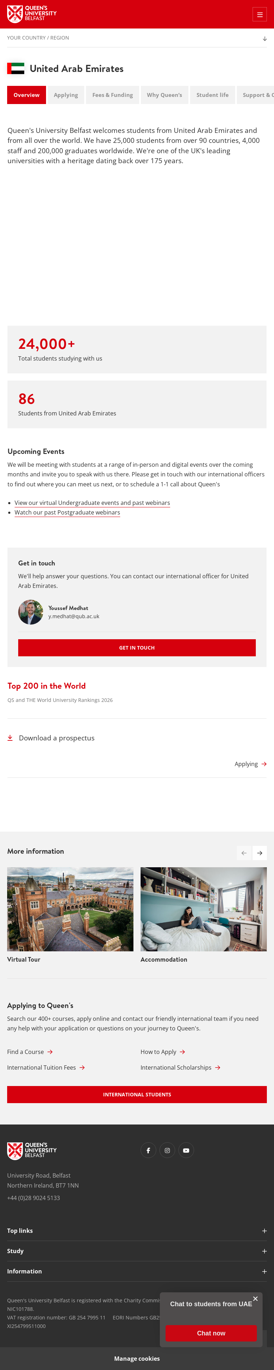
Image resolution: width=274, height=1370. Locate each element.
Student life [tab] (213, 94)
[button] (260, 853)
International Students (137, 1094)
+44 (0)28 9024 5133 (33, 1198)
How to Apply (163, 1052)
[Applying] (251, 764)
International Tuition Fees (46, 1067)
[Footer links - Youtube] (186, 1150)
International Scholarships (180, 1067)
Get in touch (137, 647)
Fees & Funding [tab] (112, 94)
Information (24, 1271)
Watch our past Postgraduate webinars (67, 512)
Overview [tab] (27, 94)
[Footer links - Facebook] (148, 1150)
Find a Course (29, 1052)
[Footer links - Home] (32, 1151)
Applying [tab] (66, 94)
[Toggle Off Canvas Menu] (260, 14)
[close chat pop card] (255, 1299)
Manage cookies (137, 1359)
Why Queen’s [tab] (164, 94)
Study (15, 1251)
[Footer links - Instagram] (167, 1150)
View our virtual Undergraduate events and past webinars (92, 503)
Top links (20, 1231)
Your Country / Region (38, 37)
